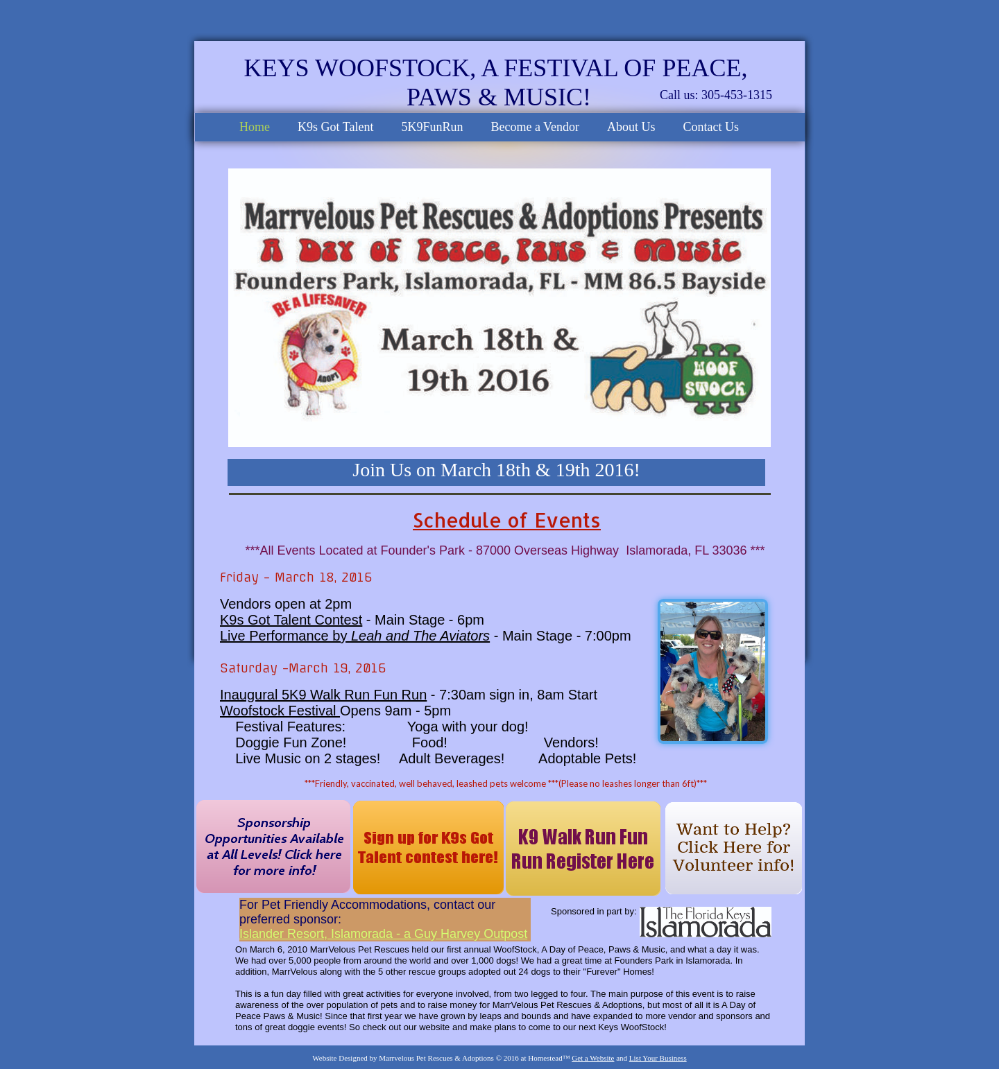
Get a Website (593, 1058)
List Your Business (658, 1058)
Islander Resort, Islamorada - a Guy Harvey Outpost (383, 934)
